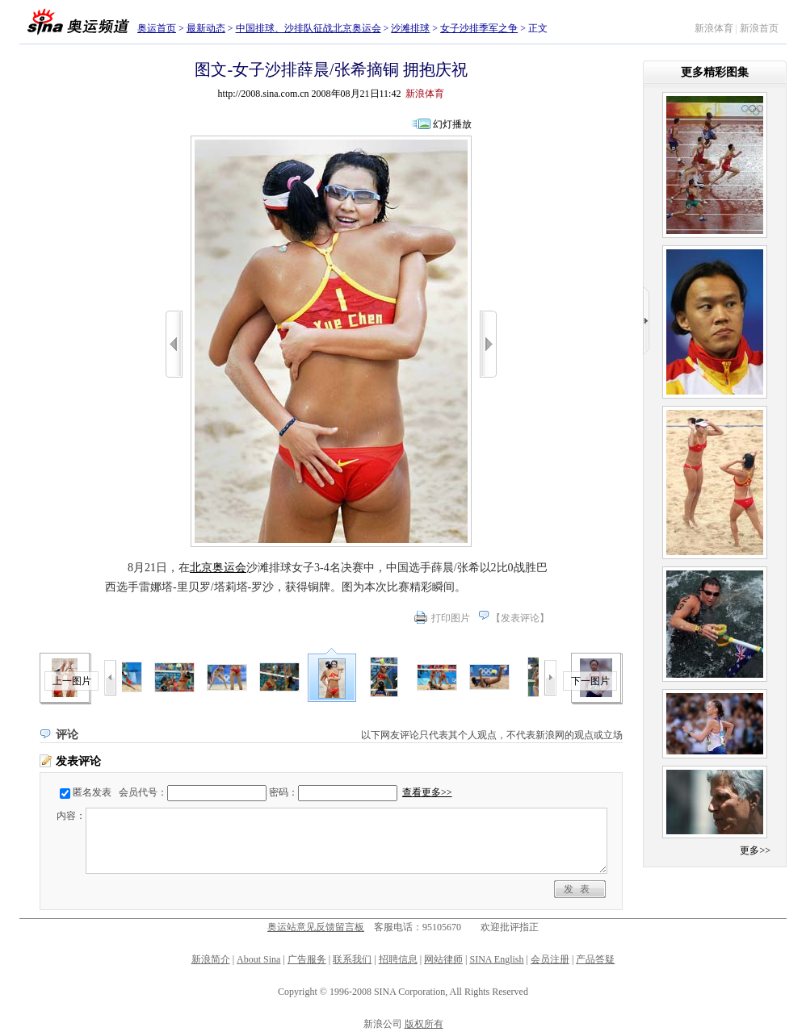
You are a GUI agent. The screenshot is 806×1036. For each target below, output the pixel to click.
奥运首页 (156, 28)
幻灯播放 (452, 124)
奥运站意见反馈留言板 (315, 927)
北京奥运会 (218, 568)
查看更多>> (427, 792)
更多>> (755, 850)
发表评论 (520, 618)
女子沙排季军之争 (479, 28)
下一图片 (590, 681)
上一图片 (71, 681)
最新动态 (206, 28)
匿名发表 (92, 792)
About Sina (258, 959)
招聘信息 (398, 959)
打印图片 (450, 618)
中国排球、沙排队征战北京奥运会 (308, 28)
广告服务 (307, 959)
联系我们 (352, 959)
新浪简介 (210, 959)
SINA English (496, 959)
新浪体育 (714, 28)
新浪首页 (759, 28)
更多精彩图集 (715, 72)
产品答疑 (595, 959)
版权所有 (424, 1024)
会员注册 (550, 959)
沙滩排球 (410, 28)
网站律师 (443, 959)
